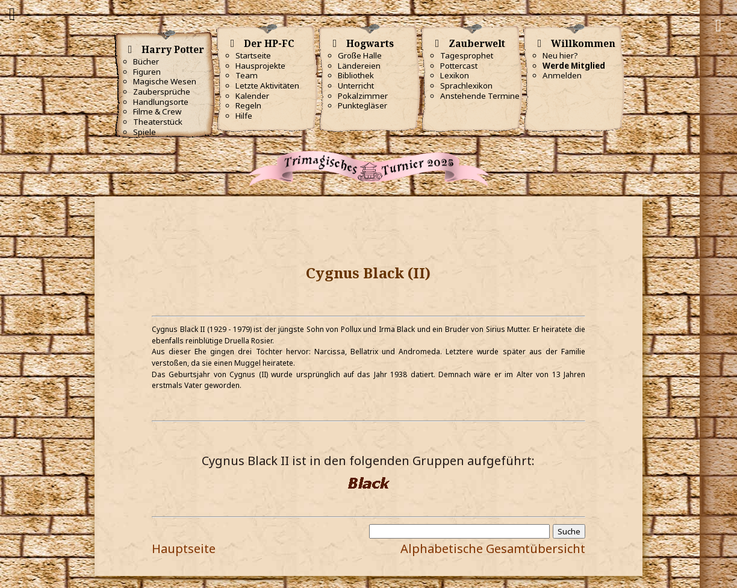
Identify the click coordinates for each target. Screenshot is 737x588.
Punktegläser (362, 105)
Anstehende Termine (480, 95)
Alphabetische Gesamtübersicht (492, 548)
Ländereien (359, 65)
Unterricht (356, 85)
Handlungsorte (160, 101)
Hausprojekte (260, 65)
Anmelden (562, 75)
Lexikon (454, 75)
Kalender (252, 95)
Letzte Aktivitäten (267, 85)
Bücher (146, 61)
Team (246, 75)
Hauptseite (184, 548)
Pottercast (458, 65)
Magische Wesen (164, 81)
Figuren (147, 71)
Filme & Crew (157, 111)
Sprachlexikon (466, 85)
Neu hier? (560, 55)
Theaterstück (157, 121)
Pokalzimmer (363, 95)
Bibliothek (356, 75)
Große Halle (360, 55)
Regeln (248, 105)
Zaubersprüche (161, 91)
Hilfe (243, 115)
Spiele (144, 132)
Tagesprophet (466, 55)
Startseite (253, 55)
